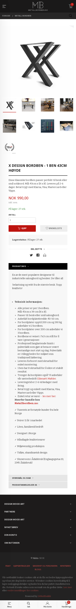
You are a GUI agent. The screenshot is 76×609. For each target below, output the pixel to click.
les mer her (49, 396)
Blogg (38, 569)
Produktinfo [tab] (19, 266)
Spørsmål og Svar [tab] (21, 478)
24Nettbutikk (44, 596)
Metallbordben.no (26, 403)
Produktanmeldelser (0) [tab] (24, 485)
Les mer (67, 587)
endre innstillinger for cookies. (23, 590)
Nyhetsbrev (65, 566)
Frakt (8, 566)
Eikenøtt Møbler (46, 378)
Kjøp (22, 228)
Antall (12, 215)
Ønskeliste (54, 228)
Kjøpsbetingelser (21, 566)
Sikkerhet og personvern (45, 566)
